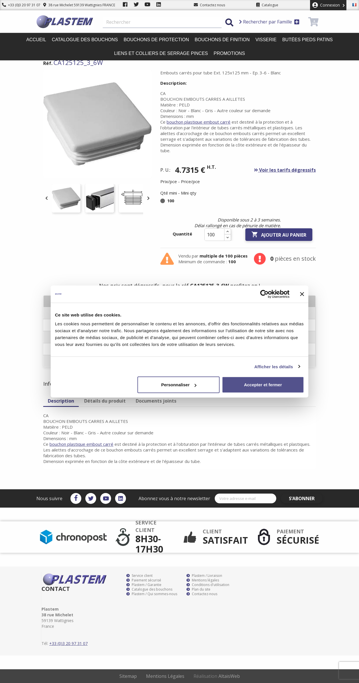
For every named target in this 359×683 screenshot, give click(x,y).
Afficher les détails (273, 366)
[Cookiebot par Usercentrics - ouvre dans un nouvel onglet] (264, 294)
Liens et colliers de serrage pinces (161, 53)
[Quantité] (214, 234)
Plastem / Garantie (143, 585)
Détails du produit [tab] (105, 401)
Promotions (229, 53)
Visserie (266, 39)
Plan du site (198, 589)
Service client (139, 575)
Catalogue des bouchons (85, 39)
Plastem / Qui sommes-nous (151, 594)
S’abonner (306, 498)
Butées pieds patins (307, 39)
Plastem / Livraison (204, 575)
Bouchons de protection (156, 39)
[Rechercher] (162, 22)
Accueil (36, 39)
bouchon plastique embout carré (198, 122)
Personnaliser (178, 384)
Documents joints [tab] (156, 401)
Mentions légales (202, 580)
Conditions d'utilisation (207, 585)
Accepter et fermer (263, 384)
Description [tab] (61, 401)
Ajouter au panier (278, 234)
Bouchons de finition (222, 39)
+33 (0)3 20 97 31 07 (19, 5)
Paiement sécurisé (143, 580)
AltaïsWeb (229, 676)
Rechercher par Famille (269, 22)
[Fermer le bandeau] (302, 294)
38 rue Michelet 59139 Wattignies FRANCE (75, 5)
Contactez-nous (201, 594)
